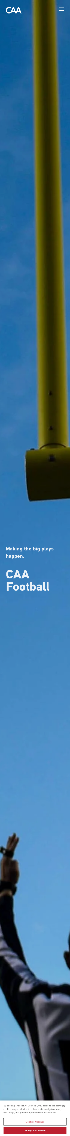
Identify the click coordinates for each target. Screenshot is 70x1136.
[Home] (14, 11)
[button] (61, 10)
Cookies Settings (35, 1122)
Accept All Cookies (35, 1131)
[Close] (64, 1107)
